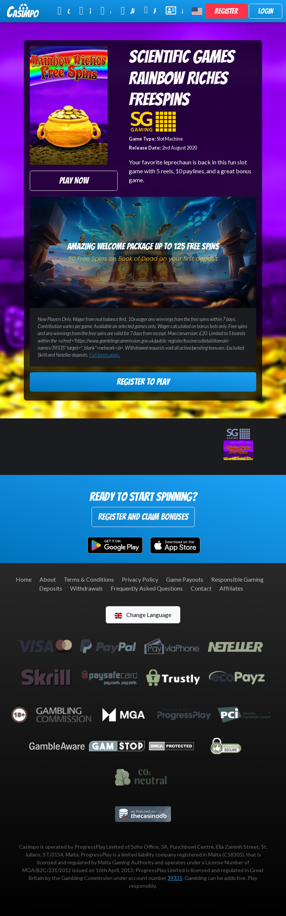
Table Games (85, 10)
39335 (175, 878)
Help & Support (174, 10)
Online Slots (64, 10)
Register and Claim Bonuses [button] (143, 516)
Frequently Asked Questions (147, 588)
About (47, 579)
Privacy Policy (140, 579)
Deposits (50, 588)
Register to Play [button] (143, 381)
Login (265, 11)
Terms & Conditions (89, 579)
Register (226, 11)
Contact (201, 588)
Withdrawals (86, 588)
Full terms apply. (104, 355)
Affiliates (231, 588)
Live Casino (106, 10)
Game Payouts (184, 579)
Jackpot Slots (127, 10)
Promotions (150, 10)
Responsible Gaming (237, 579)
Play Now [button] (73, 180)
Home (24, 579)
